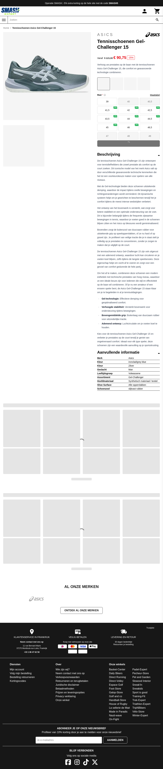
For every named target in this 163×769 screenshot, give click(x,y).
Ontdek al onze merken (81, 610)
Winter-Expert (140, 715)
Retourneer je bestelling (123, 645)
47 (107, 136)
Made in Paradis (118, 712)
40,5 (150, 101)
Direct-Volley (116, 681)
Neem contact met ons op (31, 642)
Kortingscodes (18, 681)
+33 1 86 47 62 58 (31, 652)
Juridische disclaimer (67, 685)
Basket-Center (117, 669)
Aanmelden (115, 740)
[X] (95, 763)
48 (128, 136)
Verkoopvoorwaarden (68, 677)
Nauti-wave (115, 715)
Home (6, 28)
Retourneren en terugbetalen (72, 681)
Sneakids (137, 689)
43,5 (111, 117)
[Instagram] (77, 763)
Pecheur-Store (140, 673)
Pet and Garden (141, 677)
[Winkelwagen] (157, 11)
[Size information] (105, 95)
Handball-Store (117, 700)
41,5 (111, 108)
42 (133, 108)
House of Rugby (118, 704)
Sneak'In (137, 685)
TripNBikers (139, 708)
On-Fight (114, 719)
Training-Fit (138, 696)
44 (133, 117)
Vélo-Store (138, 712)
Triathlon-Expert (141, 704)
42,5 (154, 108)
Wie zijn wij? (63, 669)
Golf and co (115, 696)
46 (133, 126)
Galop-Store (116, 692)
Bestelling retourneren (22, 677)
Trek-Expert (139, 700)
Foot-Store (115, 689)
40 (128, 101)
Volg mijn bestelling (21, 673)
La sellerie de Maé (119, 708)
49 (150, 136)
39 (107, 101)
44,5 (154, 117)
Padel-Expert (139, 669)
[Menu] (4, 20)
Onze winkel (62, 700)
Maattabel (155, 95)
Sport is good (139, 692)
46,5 (150, 127)
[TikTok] (86, 763)
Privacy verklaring (66, 696)
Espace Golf (116, 685)
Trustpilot (150, 628)
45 (111, 126)
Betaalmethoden (65, 689)
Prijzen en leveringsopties (70, 692)
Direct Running (117, 677)
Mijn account (17, 669)
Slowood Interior (141, 681)
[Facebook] (68, 763)
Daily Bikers (115, 673)
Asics (128, 34)
